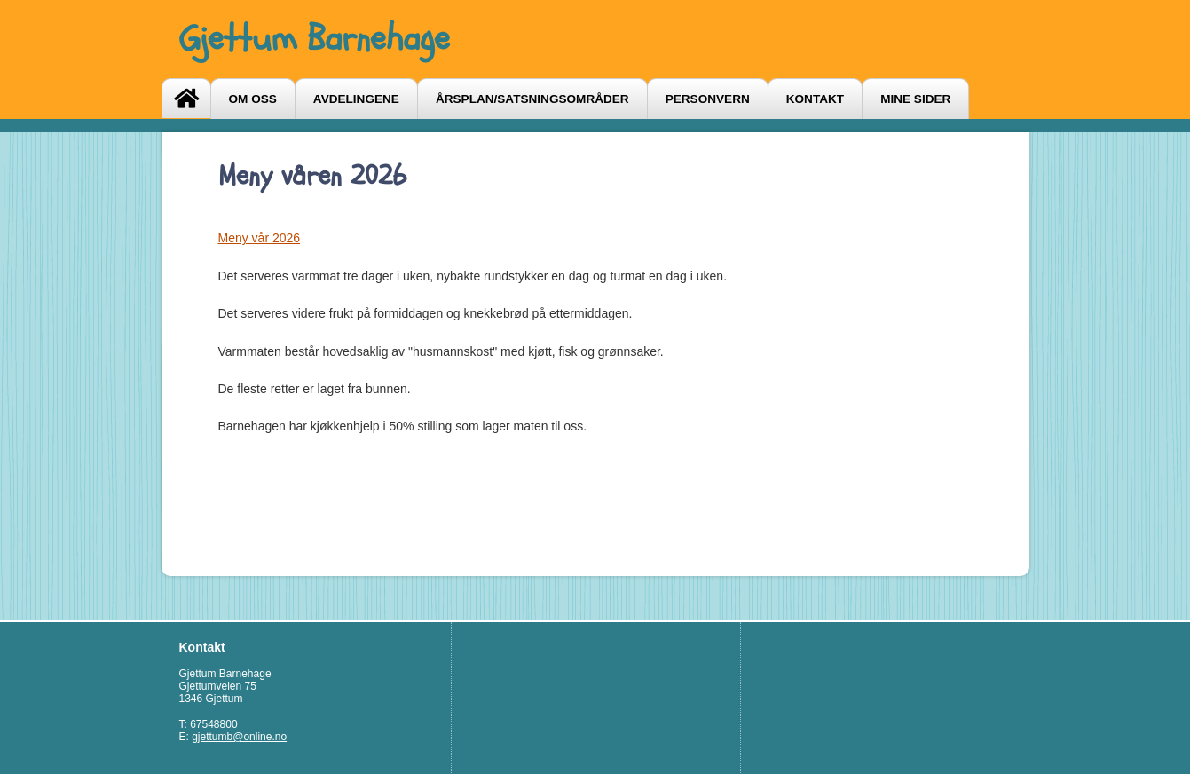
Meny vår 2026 (259, 238)
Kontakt (815, 99)
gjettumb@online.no (239, 737)
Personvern (708, 99)
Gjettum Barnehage (314, 38)
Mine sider (915, 99)
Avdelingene (356, 99)
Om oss (253, 99)
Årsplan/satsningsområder (532, 99)
